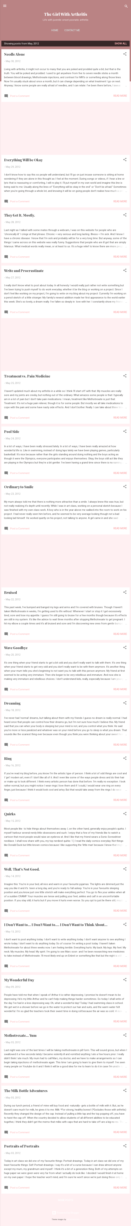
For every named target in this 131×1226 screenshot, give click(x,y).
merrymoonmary (73, 1219)
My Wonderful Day (19, 980)
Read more (120, 95)
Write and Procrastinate (23, 270)
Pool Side (11, 431)
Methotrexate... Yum (20, 1035)
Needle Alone (14, 54)
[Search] (126, 7)
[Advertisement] (65, 128)
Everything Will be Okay (23, 160)
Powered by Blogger (65, 1212)
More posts (65, 1200)
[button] (125, 54)
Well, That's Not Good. (22, 869)
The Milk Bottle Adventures (26, 1090)
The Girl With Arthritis (65, 14)
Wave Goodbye (15, 647)
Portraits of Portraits (21, 1146)
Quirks (10, 814)
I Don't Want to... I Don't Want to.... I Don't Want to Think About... (55, 924)
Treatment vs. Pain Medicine (27, 376)
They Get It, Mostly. (19, 215)
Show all (121, 43)
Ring (8, 758)
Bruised (10, 592)
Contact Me (72, 30)
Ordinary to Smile (18, 486)
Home (54, 30)
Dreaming (12, 703)
